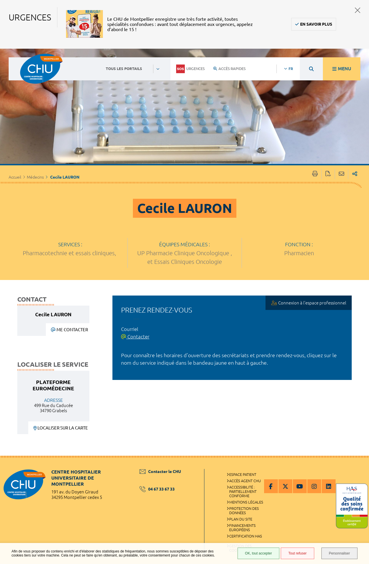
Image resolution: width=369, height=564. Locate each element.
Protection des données (244, 510)
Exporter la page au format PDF (328, 174)
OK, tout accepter (258, 553)
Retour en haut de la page (359, 467)
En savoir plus (316, 24)
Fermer (357, 10)
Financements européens (242, 527)
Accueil (15, 177)
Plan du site (240, 519)
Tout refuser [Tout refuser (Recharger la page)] (297, 553)
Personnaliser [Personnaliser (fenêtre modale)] (339, 553)
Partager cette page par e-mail (341, 174)
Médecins (35, 177)
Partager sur (354, 174)
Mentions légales (246, 502)
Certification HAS (245, 536)
